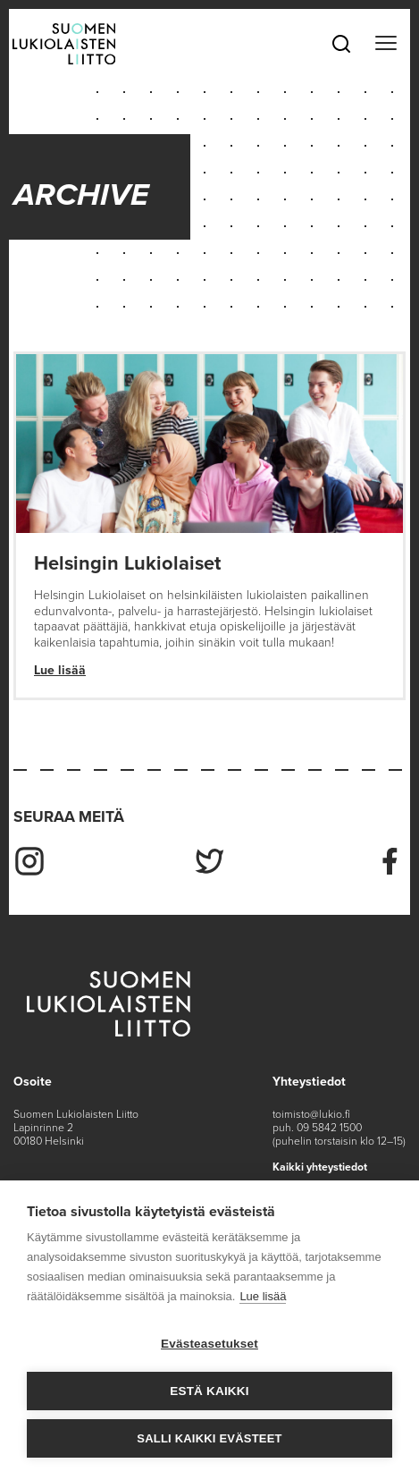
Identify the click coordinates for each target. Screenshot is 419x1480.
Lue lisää (60, 670)
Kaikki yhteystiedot (319, 1167)
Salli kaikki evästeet (209, 1438)
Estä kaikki (209, 1391)
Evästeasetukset (209, 1343)
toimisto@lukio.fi (311, 1114)
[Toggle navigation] (385, 43)
